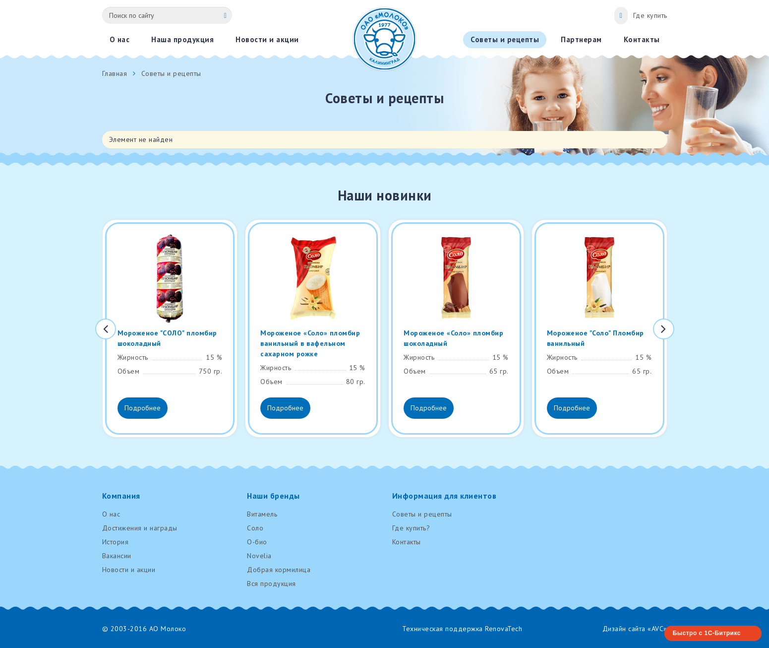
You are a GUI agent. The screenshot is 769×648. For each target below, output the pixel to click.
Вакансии (116, 555)
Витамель (262, 514)
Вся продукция (271, 583)
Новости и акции (129, 569)
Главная (114, 73)
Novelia (259, 555)
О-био (257, 541)
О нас (111, 514)
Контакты (406, 541)
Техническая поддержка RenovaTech (462, 628)
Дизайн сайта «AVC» (634, 628)
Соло (255, 527)
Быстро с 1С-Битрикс (707, 633)
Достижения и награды (139, 527)
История (115, 541)
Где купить (650, 15)
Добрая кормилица (278, 569)
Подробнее (142, 407)
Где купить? (411, 527)
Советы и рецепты (422, 514)
